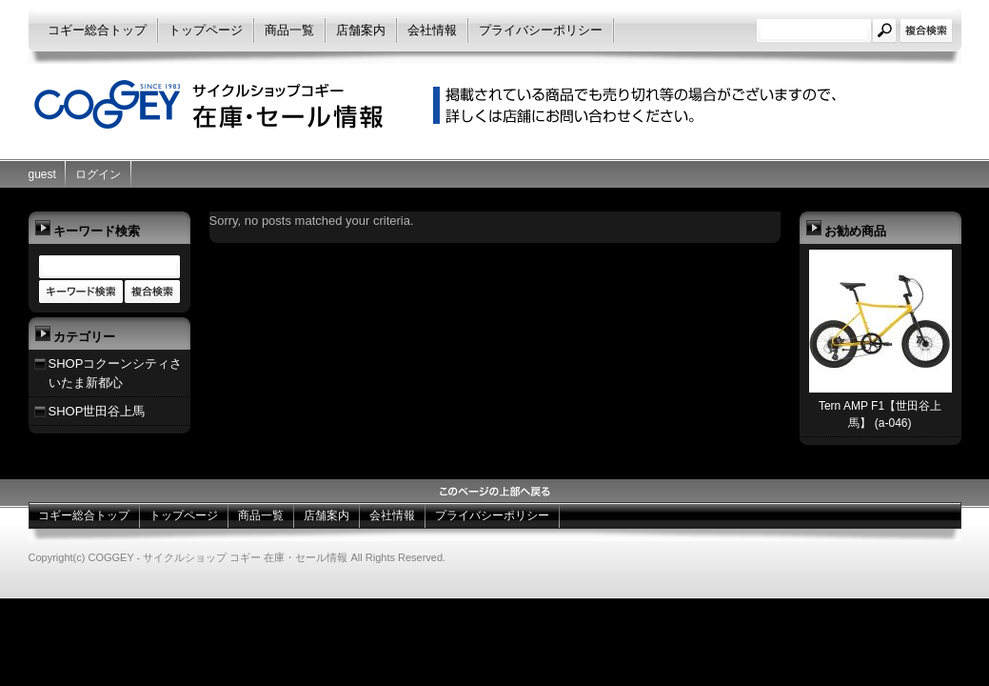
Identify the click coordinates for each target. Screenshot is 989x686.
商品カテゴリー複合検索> (152, 292)
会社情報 (432, 30)
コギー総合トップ (97, 30)
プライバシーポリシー (541, 30)
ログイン (98, 174)
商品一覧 (289, 30)
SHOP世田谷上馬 (97, 411)
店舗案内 (361, 30)
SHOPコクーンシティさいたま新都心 (116, 373)
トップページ (205, 30)
